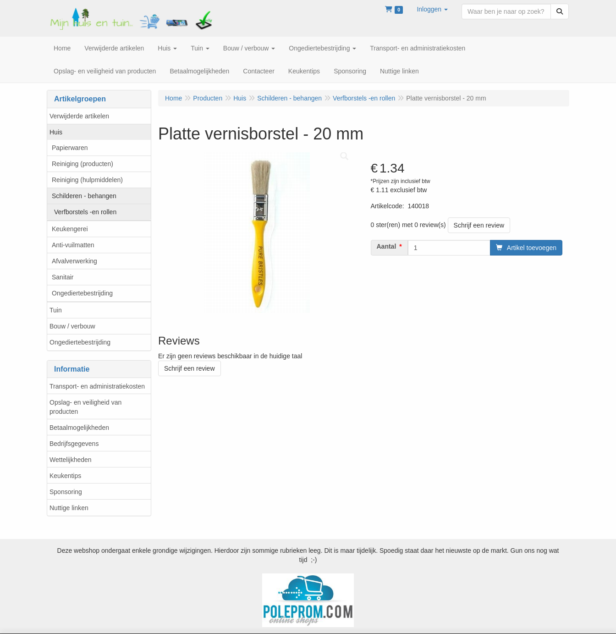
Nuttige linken (69, 508)
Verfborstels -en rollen (85, 212)
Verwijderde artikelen (79, 116)
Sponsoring (66, 491)
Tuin (56, 310)
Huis (56, 132)
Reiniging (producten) (82, 163)
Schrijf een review (479, 225)
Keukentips (65, 475)
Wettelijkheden (71, 459)
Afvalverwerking (74, 261)
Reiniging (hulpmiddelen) (87, 180)
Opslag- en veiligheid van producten (85, 407)
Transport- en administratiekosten (97, 386)
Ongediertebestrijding (82, 293)
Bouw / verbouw (72, 326)
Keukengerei (70, 229)
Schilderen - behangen (84, 196)
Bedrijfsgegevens (74, 443)
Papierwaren (70, 147)
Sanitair (62, 277)
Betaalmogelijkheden (79, 427)
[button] (432, 9)
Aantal (386, 246)
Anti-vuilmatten (73, 245)
